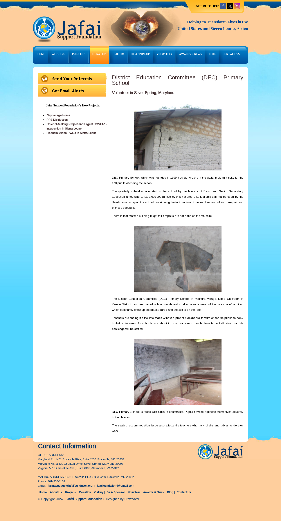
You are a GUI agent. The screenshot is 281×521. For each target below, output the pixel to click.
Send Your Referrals (72, 78)
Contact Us (231, 54)
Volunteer (164, 54)
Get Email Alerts (68, 90)
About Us (58, 54)
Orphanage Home (58, 115)
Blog (212, 54)
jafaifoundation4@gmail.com (115, 485)
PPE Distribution (57, 119)
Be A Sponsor (140, 54)
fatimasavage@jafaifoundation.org (70, 485)
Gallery (118, 54)
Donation (99, 54)
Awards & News (190, 54)
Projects (78, 54)
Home (41, 54)
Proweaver (131, 499)
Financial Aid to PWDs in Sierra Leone (71, 133)
